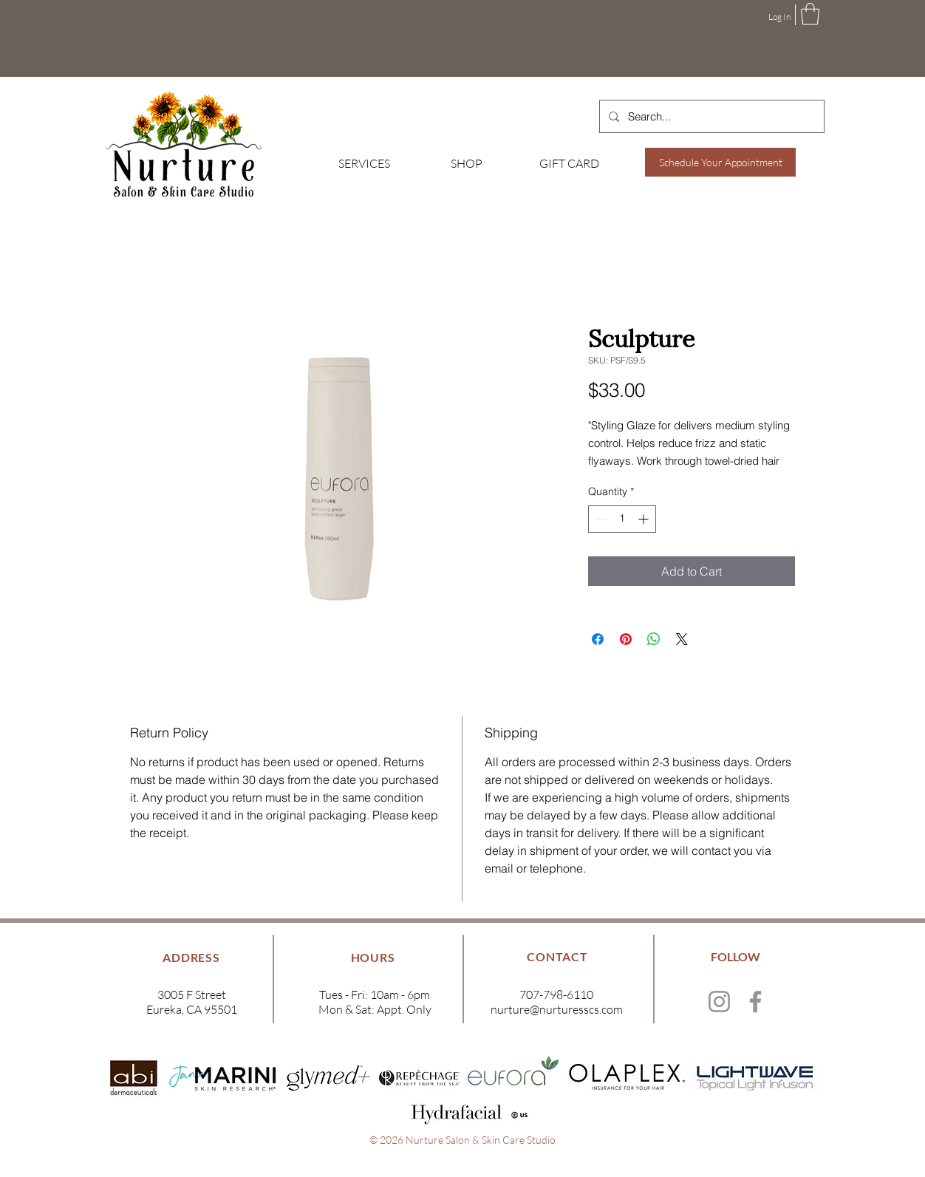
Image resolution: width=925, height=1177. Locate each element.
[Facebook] (755, 1001)
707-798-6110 (556, 994)
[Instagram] (719, 1001)
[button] (810, 14)
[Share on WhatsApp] (654, 639)
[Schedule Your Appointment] (720, 162)
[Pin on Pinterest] (626, 639)
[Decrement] (599, 519)
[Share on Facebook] (598, 639)
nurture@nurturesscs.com (557, 1009)
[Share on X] (682, 639)
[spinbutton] (622, 519)
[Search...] (710, 116)
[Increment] (644, 519)
